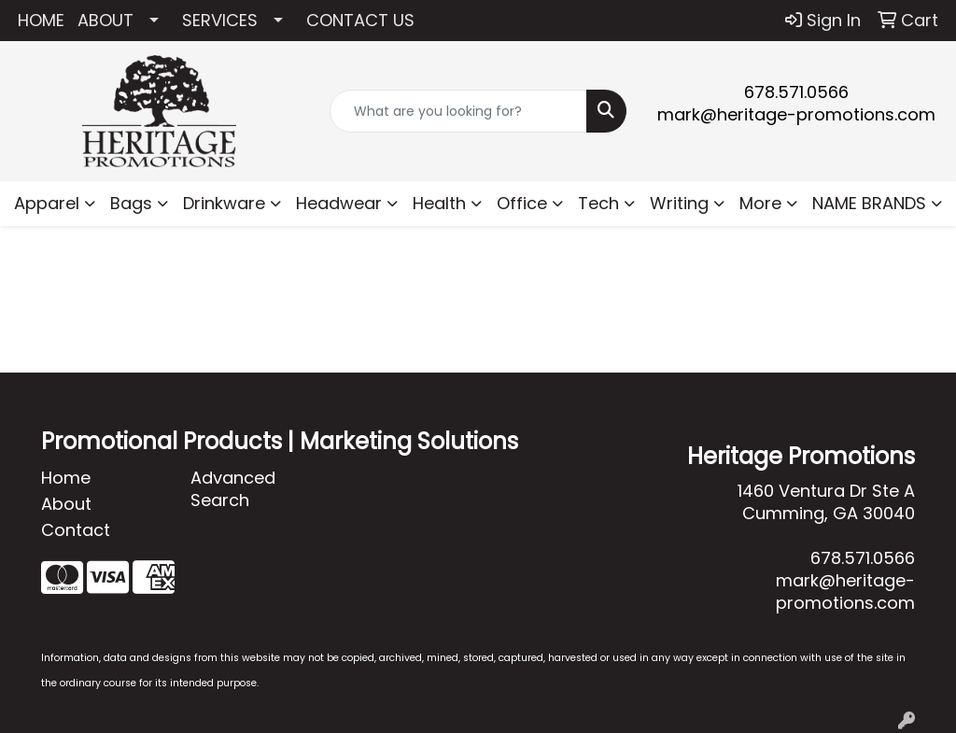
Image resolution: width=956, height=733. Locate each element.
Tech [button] (598, 203)
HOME (41, 20)
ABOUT (105, 20)
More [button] (760, 203)
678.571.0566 (796, 92)
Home (66, 477)
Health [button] (439, 203)
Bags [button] (131, 203)
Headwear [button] (339, 203)
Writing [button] (679, 203)
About (66, 503)
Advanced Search (232, 489)
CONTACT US (360, 20)
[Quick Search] (458, 111)
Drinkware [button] (224, 203)
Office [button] (522, 203)
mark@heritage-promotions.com (796, 114)
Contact (75, 530)
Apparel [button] (46, 203)
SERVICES (220, 20)
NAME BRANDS (869, 203)
